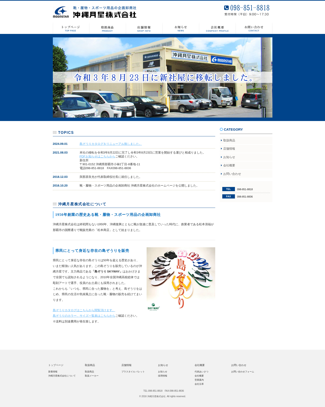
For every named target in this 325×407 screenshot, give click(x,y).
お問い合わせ (232, 174)
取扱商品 (229, 140)
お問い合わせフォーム (242, 371)
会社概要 (229, 165)
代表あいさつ (201, 371)
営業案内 (199, 380)
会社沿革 (199, 384)
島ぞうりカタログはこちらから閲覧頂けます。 (84, 310)
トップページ (55, 365)
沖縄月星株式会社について (62, 375)
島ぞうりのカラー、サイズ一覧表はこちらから (84, 315)
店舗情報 (229, 148)
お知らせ (229, 157)
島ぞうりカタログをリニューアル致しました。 (111, 144)
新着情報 (52, 371)
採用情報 (162, 375)
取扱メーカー (92, 375)
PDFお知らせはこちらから (97, 156)
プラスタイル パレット (133, 371)
